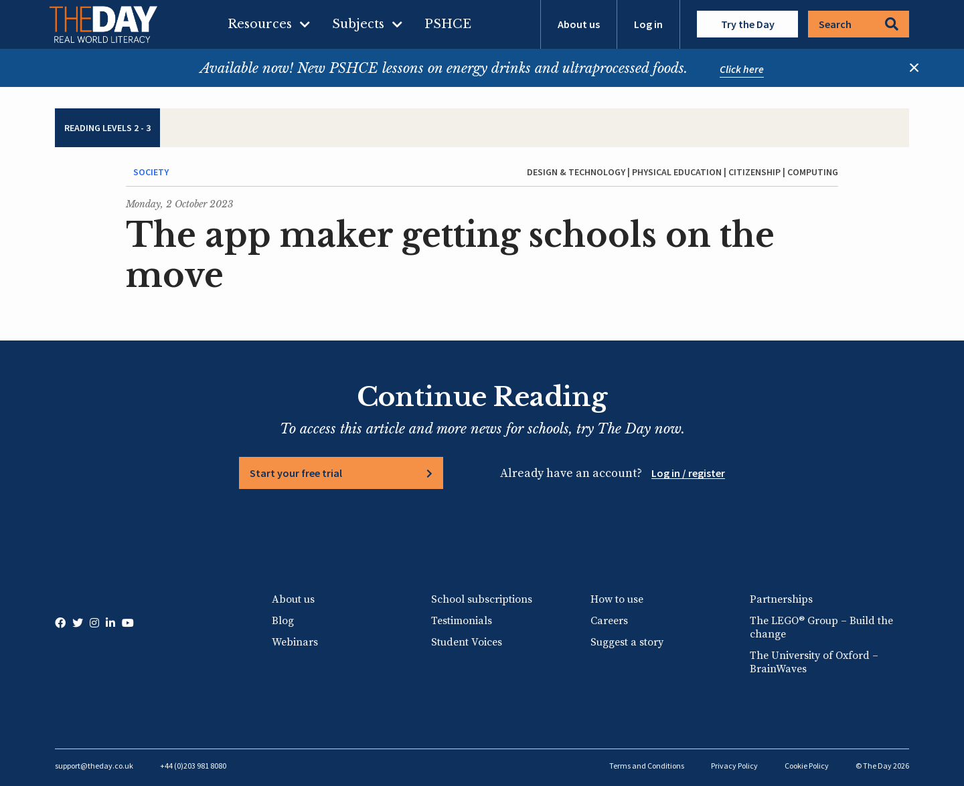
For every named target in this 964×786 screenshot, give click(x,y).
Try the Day (748, 24)
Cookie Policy (807, 766)
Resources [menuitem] (260, 24)
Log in (648, 24)
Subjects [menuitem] (358, 24)
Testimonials (461, 620)
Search (858, 24)
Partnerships (781, 599)
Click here (742, 69)
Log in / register (688, 473)
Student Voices (466, 642)
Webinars (295, 642)
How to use (616, 599)
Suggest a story (626, 642)
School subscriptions (481, 599)
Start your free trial (296, 473)
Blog (283, 620)
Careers (609, 620)
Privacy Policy (734, 766)
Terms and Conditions (646, 766)
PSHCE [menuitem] (447, 24)
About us (579, 24)
